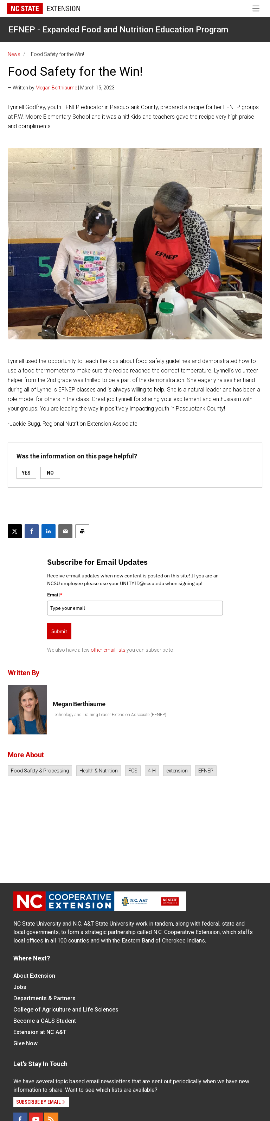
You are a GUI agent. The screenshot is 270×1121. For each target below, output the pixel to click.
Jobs (19, 987)
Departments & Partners (44, 998)
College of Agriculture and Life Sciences (65, 1009)
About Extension (34, 975)
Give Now (25, 1043)
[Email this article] (65, 531)
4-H (152, 771)
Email (55, 594)
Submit (59, 631)
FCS (132, 771)
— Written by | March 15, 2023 (61, 87)
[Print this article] (82, 531)
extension (177, 771)
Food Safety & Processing (40, 771)
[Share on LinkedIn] (48, 531)
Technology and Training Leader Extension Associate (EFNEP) (109, 714)
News (14, 54)
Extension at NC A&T (39, 1032)
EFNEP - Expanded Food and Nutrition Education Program (118, 30)
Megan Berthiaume (56, 87)
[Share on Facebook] (32, 531)
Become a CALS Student (44, 1020)
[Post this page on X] (15, 531)
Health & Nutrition (98, 771)
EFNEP (205, 771)
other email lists (108, 650)
